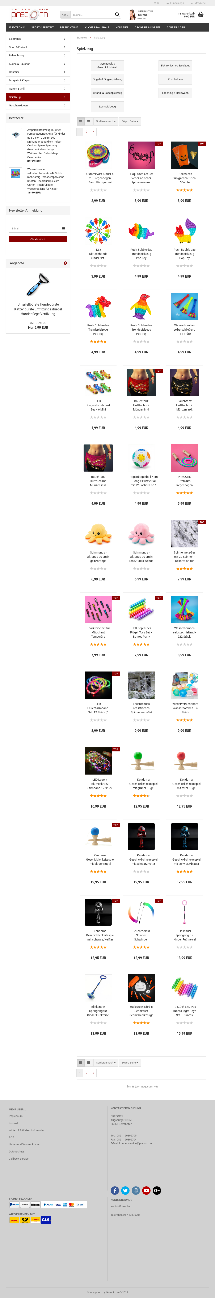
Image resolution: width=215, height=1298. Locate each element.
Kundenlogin (175, 3)
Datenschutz (16, 1151)
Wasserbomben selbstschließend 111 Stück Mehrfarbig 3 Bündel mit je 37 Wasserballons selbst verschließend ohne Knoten (184, 330)
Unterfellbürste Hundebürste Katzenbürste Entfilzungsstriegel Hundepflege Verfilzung (38, 309)
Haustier (122, 27)
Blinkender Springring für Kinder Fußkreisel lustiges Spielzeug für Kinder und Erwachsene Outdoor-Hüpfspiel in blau (98, 1011)
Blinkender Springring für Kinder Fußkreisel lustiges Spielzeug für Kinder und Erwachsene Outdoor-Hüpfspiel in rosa (184, 935)
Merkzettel (198, 3)
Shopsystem (94, 1292)
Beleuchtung (69, 27)
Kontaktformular (120, 1206)
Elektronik (17, 27)
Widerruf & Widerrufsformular (26, 1130)
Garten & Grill (177, 27)
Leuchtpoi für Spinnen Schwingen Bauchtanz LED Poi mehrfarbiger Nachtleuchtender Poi (141, 935)
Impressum (15, 1116)
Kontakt (13, 1123)
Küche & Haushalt (97, 27)
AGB (11, 1137)
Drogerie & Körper (147, 27)
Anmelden (38, 238)
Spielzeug (15, 97)
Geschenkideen (18, 105)
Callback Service (19, 1158)
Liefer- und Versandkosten (24, 1144)
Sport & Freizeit (42, 27)
